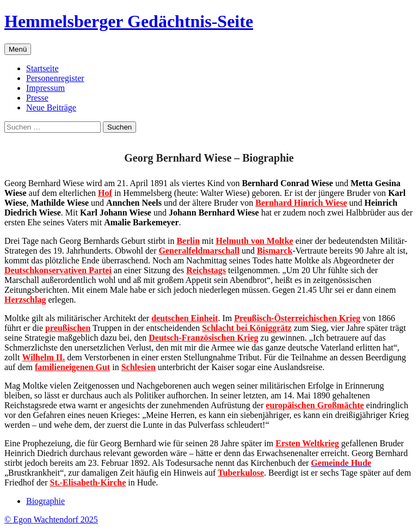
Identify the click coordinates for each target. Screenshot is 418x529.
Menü (18, 49)
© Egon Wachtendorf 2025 (51, 519)
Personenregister (55, 78)
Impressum (45, 88)
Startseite (42, 68)
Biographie (45, 501)
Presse (37, 97)
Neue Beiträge (51, 107)
